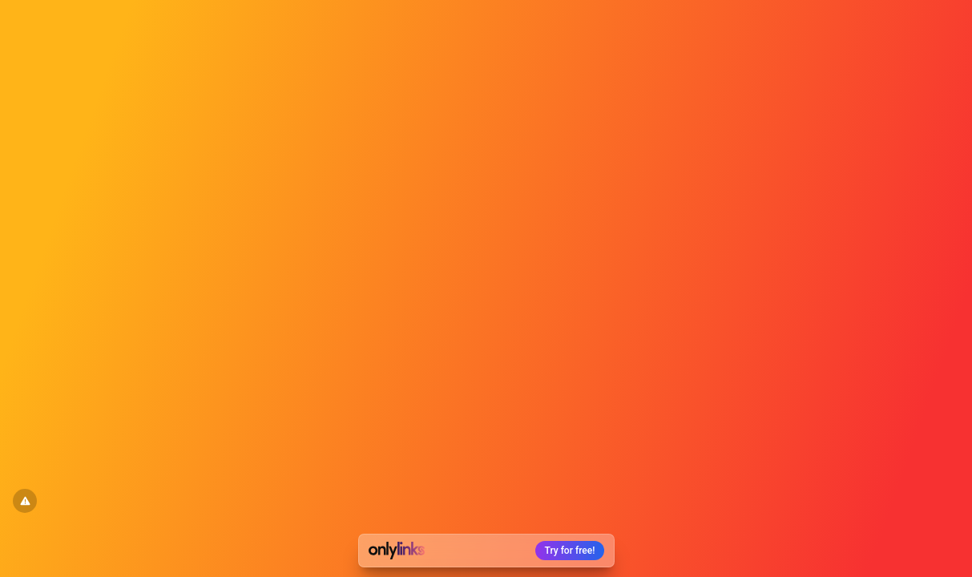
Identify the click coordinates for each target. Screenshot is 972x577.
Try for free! (570, 550)
